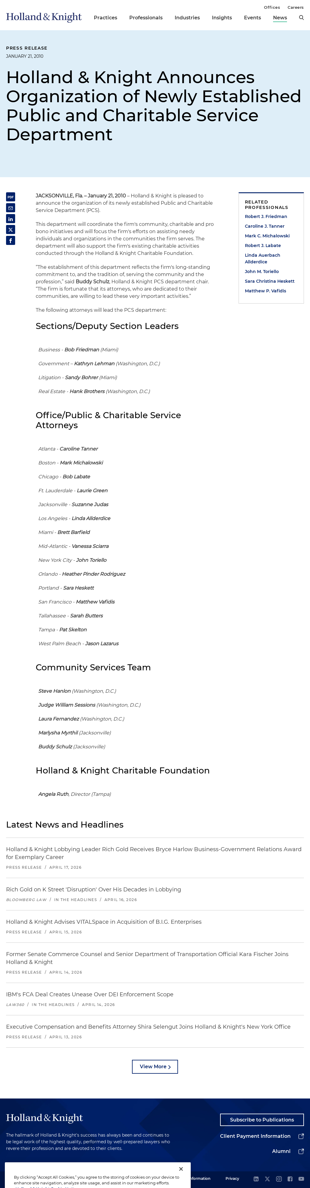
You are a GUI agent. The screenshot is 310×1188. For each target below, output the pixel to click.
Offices (272, 7)
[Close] (181, 1177)
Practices (105, 18)
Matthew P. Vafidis (265, 291)
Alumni (281, 1151)
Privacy (232, 1178)
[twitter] (267, 1179)
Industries (187, 18)
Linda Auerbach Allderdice (262, 258)
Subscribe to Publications (262, 1120)
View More (153, 1066)
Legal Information (194, 1178)
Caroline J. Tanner (265, 226)
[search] (301, 17)
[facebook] (290, 1179)
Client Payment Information (255, 1136)
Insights (222, 18)
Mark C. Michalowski (267, 236)
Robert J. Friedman (266, 216)
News (280, 18)
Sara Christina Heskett (270, 281)
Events (252, 18)
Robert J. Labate (263, 245)
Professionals (146, 18)
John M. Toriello (262, 271)
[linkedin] (256, 1179)
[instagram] (279, 1179)
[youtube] (301, 1179)
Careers (296, 7)
